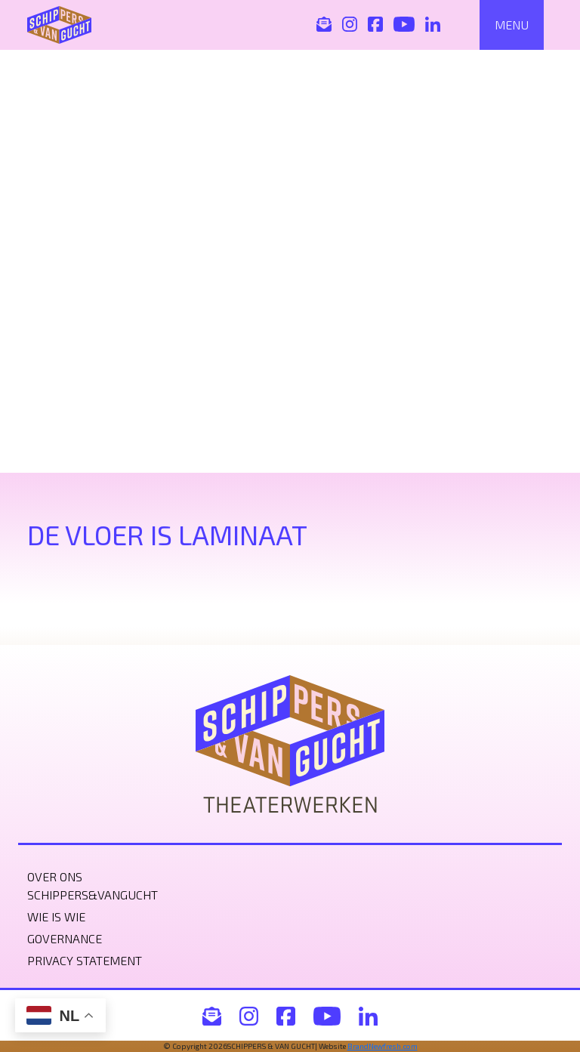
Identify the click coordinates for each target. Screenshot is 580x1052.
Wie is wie (56, 916)
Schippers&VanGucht (92, 894)
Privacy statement (84, 960)
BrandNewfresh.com (382, 1045)
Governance (64, 938)
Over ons (54, 876)
